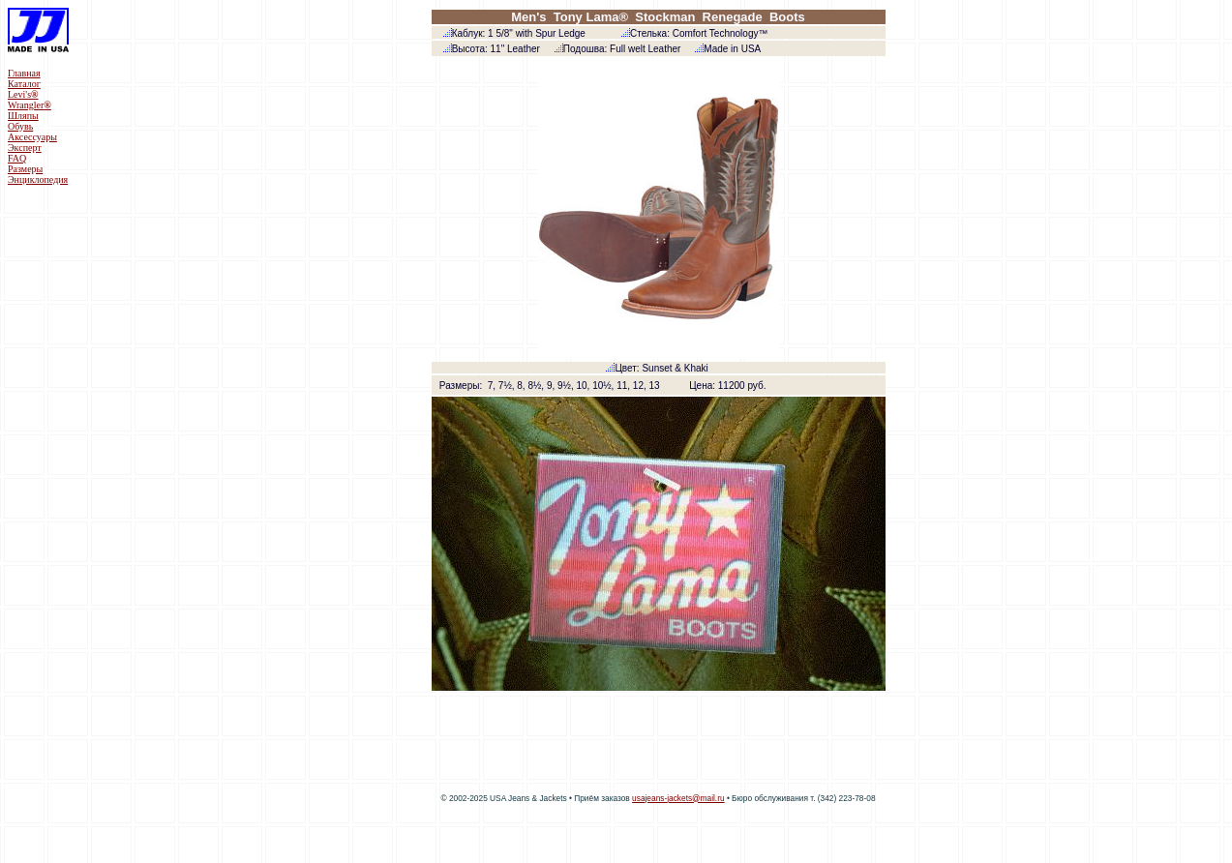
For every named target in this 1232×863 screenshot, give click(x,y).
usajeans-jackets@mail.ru (678, 798)
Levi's (23, 94)
